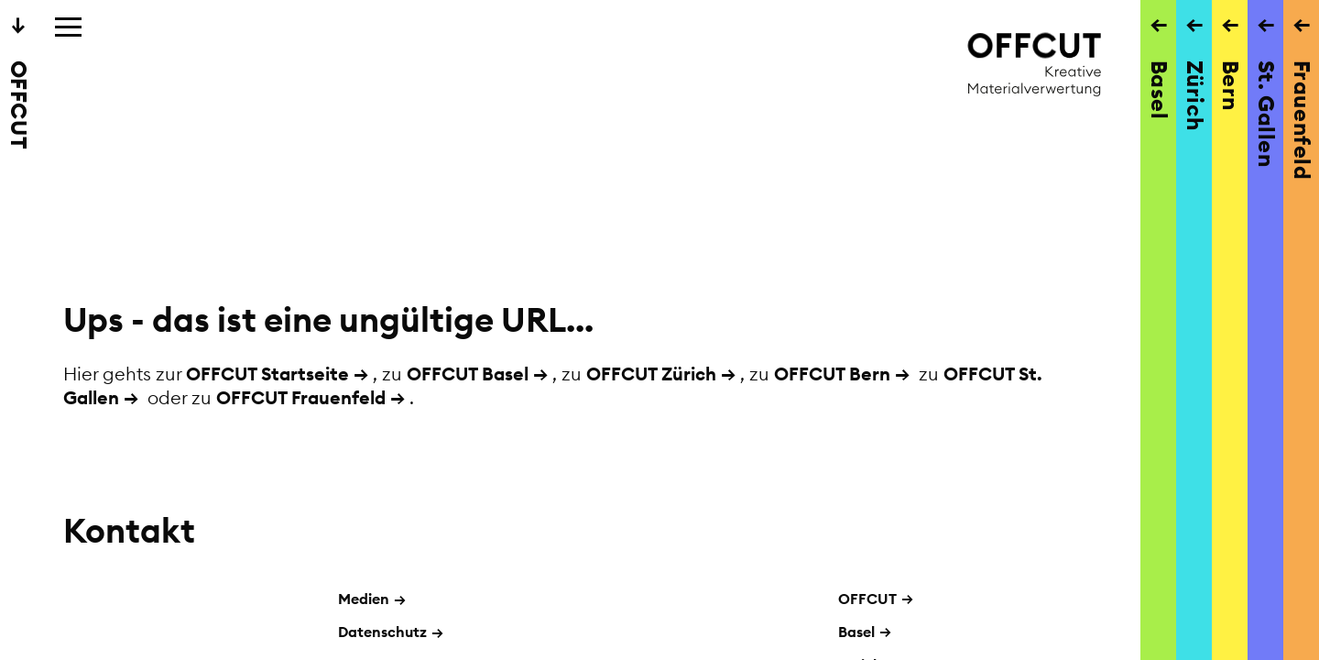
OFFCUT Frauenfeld (301, 397)
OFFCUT (867, 598)
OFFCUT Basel (468, 373)
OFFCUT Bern (832, 373)
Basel (856, 631)
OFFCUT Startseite (267, 373)
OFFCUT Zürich (651, 373)
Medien (372, 598)
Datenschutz (390, 631)
